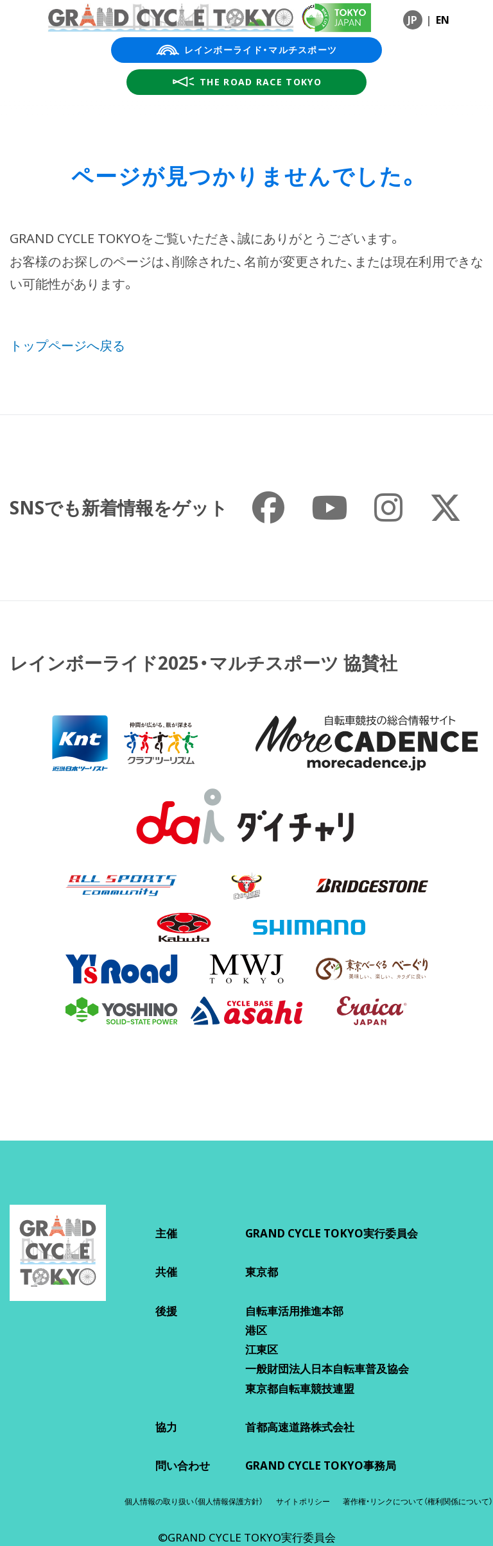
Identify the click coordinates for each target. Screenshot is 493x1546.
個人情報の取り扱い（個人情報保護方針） (194, 1501)
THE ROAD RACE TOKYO (246, 82)
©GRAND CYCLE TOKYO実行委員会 (247, 1537)
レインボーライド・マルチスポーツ (247, 50)
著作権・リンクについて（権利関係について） (418, 1501)
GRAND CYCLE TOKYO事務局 (320, 1465)
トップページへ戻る (67, 345)
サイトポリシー (303, 1501)
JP (412, 20)
